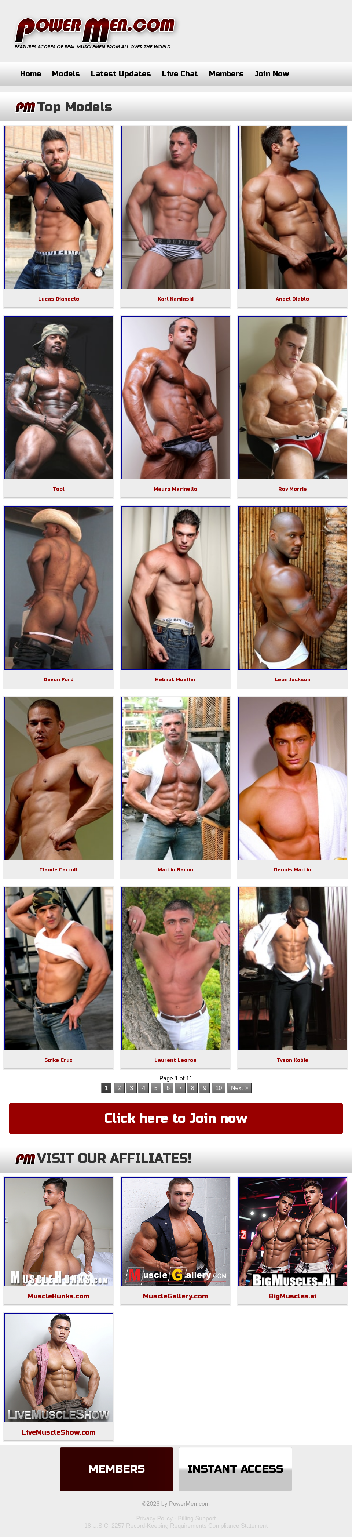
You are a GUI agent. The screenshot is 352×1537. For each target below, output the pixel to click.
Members (226, 74)
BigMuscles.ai (292, 1296)
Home (30, 74)
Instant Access (235, 1469)
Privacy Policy (154, 1518)
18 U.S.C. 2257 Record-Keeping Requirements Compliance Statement (176, 1526)
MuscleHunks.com (58, 1296)
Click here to (175, 1118)
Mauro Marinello (175, 489)
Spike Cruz (58, 1060)
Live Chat (180, 74)
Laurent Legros (175, 1060)
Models (66, 74)
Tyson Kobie (292, 1060)
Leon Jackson (293, 680)
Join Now (272, 74)
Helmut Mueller (175, 680)
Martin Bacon (175, 870)
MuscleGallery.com (175, 1296)
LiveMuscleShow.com (59, 1432)
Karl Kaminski (176, 299)
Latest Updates (121, 74)
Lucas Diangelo (58, 299)
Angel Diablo (292, 299)
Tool (59, 489)
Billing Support (197, 1518)
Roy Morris (292, 489)
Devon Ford (59, 680)
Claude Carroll (58, 870)
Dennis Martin (292, 870)
